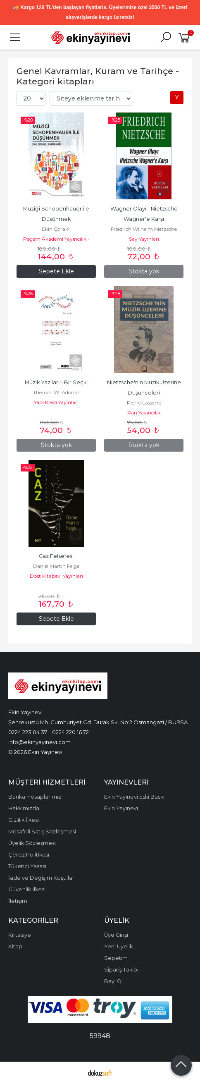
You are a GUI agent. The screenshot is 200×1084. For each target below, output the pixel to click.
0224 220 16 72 (70, 732)
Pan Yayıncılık (143, 412)
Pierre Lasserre (144, 403)
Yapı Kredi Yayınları (56, 402)
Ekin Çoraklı (56, 229)
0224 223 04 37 (27, 732)
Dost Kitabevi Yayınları (56, 576)
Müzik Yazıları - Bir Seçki (56, 382)
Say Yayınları (144, 239)
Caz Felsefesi (56, 556)
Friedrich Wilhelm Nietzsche (144, 229)
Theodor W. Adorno (56, 392)
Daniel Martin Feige (56, 566)
